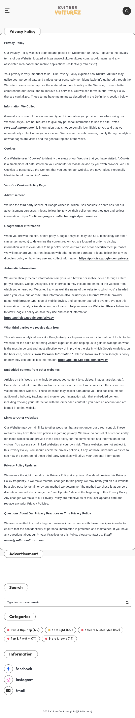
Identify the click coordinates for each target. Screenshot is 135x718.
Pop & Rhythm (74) (22, 638)
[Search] (127, 11)
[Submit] (127, 602)
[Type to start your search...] (67, 602)
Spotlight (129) (60, 630)
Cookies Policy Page (31, 185)
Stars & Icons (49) (59, 638)
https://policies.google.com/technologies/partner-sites (59, 216)
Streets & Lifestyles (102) (100, 630)
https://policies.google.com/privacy (104, 258)
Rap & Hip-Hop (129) (23, 630)
